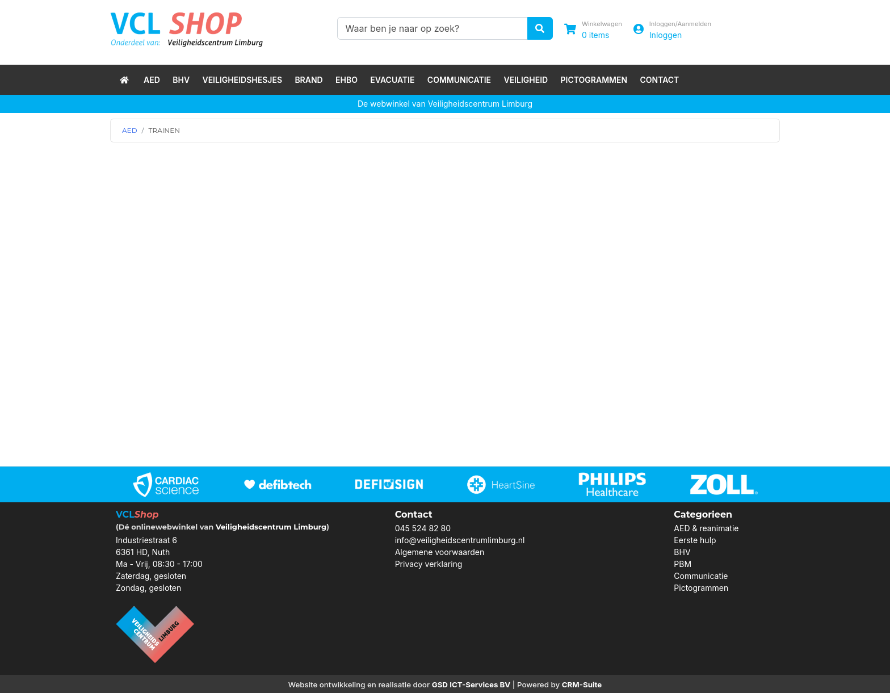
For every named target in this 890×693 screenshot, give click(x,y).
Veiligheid (525, 80)
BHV (181, 80)
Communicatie (459, 80)
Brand (308, 80)
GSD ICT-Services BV (471, 684)
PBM (682, 564)
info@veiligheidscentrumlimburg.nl (460, 540)
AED (152, 80)
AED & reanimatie (706, 528)
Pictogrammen (594, 80)
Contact (659, 80)
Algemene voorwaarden (440, 552)
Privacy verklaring (429, 564)
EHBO (346, 80)
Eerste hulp (695, 540)
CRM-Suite (582, 684)
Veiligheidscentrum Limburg (271, 526)
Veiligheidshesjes (242, 80)
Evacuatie (392, 80)
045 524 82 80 (423, 528)
